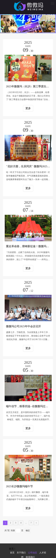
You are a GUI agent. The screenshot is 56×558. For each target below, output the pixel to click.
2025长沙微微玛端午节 (19, 486)
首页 (12, 552)
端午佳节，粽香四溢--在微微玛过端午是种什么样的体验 (28, 406)
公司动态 (32, 552)
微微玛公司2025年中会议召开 (23, 326)
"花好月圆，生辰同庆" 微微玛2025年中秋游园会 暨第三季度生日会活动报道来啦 (28, 166)
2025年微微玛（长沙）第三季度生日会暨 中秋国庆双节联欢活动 (28, 86)
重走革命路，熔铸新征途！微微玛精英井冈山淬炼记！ (28, 246)
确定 (28, 530)
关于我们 (21, 552)
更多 (28, 108)
